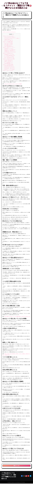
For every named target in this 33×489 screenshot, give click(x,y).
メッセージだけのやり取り (8, 48)
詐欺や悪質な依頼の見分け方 (8, 71)
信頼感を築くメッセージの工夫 (9, 59)
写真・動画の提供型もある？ (8, 51)
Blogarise (18, 487)
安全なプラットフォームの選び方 (9, 74)
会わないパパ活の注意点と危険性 (8, 70)
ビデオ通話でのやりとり (8, 50)
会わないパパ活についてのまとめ (8, 75)
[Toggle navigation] (2, 8)
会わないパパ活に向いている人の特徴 (8, 64)
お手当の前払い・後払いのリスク (9, 73)
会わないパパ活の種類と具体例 (8, 47)
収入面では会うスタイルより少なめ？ (10, 57)
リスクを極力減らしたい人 (8, 67)
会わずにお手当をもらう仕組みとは (9, 42)
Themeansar (23, 487)
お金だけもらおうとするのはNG (9, 72)
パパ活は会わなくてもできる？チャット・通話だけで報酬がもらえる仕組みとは (16, 8)
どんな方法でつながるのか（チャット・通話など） (12, 43)
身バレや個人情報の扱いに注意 (9, 63)
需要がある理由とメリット (8, 44)
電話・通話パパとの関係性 (8, 49)
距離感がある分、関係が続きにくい (9, 56)
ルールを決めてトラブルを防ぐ (9, 62)
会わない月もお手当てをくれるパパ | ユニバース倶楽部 (13, 89)
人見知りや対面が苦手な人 (8, 65)
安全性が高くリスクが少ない (8, 54)
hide (13, 39)
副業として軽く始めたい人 (8, 66)
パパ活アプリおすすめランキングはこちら (9, 37)
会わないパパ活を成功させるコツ (8, 58)
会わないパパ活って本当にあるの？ (8, 41)
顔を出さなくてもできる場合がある (9, 55)
